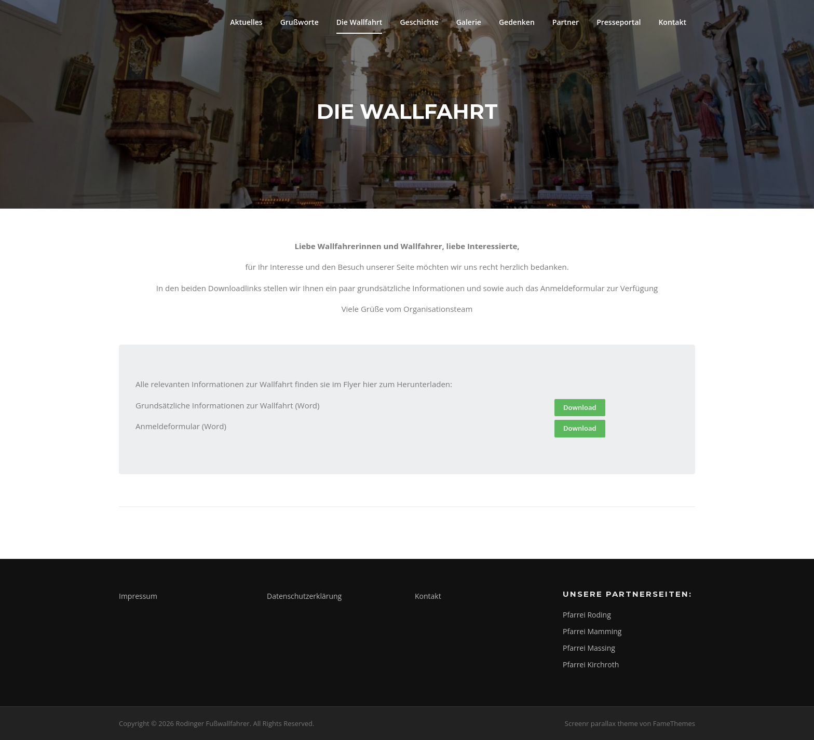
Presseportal (618, 22)
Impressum (138, 596)
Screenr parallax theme (601, 723)
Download (579, 407)
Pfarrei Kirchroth (591, 664)
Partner (565, 22)
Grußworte (299, 22)
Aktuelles (246, 22)
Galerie (468, 22)
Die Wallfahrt (359, 22)
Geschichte (419, 22)
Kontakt (672, 22)
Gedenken (517, 22)
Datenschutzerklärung (304, 596)
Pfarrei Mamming (592, 631)
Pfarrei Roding (587, 615)
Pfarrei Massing (589, 648)
